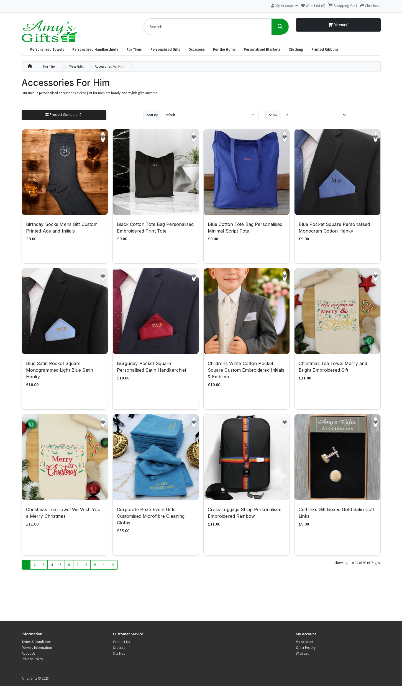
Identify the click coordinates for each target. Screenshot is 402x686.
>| (112, 565)
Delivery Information (37, 647)
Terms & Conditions (36, 641)
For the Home (224, 49)
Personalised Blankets (262, 49)
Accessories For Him (109, 66)
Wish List (302, 653)
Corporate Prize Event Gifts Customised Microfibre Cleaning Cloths (151, 517)
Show (273, 115)
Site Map (119, 653)
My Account (304, 641)
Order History (306, 647)
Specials (119, 647)
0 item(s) (338, 24)
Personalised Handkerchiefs (95, 49)
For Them (134, 49)
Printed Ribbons (324, 49)
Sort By (152, 115)
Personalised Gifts (165, 49)
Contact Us (121, 641)
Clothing (296, 49)
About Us (28, 653)
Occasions (196, 49)
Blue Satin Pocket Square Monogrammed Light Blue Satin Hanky (59, 370)
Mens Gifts (76, 66)
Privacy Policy (32, 659)
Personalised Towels (47, 49)
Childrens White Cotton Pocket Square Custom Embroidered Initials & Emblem (246, 370)
